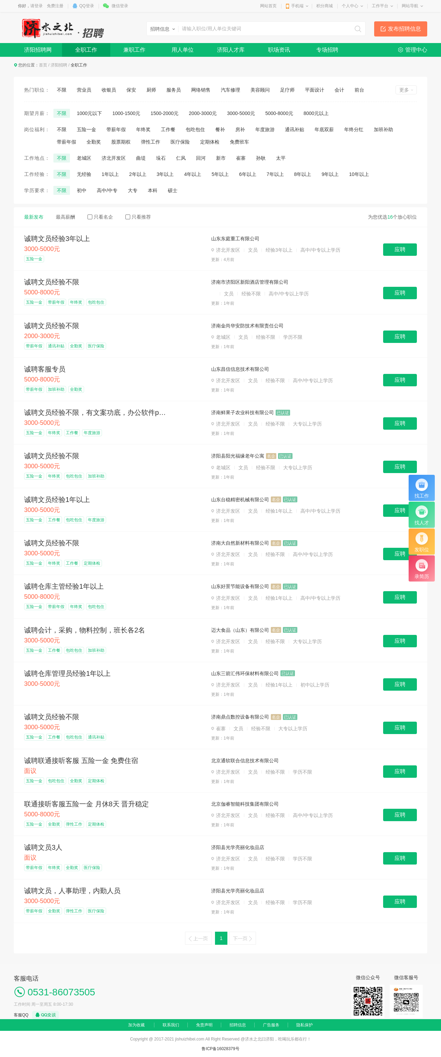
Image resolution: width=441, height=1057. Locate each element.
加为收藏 (136, 1025)
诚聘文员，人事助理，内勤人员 (72, 890)
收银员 (109, 90)
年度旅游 (265, 129)
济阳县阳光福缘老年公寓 (237, 456)
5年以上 (220, 174)
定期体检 (209, 142)
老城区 (84, 158)
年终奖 (143, 129)
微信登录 (120, 5)
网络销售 (201, 90)
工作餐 (168, 129)
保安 (131, 90)
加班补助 (383, 129)
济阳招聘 (59, 65)
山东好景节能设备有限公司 (240, 586)
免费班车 (239, 142)
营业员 (84, 90)
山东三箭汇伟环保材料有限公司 (245, 673)
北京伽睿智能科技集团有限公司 (245, 804)
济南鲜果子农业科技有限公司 (242, 412)
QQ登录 (86, 5)
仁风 (181, 158)
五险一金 (86, 129)
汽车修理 (230, 90)
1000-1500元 (126, 113)
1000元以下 (89, 113)
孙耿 (261, 158)
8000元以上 (316, 113)
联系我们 (171, 1025)
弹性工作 (150, 142)
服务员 (173, 90)
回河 (201, 158)
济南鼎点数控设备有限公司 (240, 717)
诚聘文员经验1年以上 (57, 499)
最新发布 (33, 217)
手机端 (297, 5)
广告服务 (271, 1025)
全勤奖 (93, 142)
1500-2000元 (164, 113)
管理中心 (416, 50)
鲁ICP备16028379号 (220, 1048)
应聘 (400, 249)
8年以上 (302, 174)
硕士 (172, 190)
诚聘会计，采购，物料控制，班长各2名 (84, 630)
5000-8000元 (279, 113)
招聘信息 (237, 1025)
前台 (359, 90)
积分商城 (324, 5)
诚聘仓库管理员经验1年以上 (67, 673)
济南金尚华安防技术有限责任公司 (247, 325)
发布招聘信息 (404, 29)
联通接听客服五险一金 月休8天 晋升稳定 (86, 804)
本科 (152, 190)
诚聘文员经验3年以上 (57, 238)
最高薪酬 (65, 217)
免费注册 (55, 5)
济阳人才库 (231, 50)
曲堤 (141, 158)
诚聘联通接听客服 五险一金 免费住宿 (81, 760)
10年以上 (359, 174)
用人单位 (183, 50)
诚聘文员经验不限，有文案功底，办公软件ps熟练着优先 (96, 412)
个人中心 (350, 5)
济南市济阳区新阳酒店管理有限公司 (249, 282)
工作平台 (380, 5)
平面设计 (314, 90)
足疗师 (287, 90)
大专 (132, 190)
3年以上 (165, 174)
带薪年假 (116, 129)
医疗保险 (180, 142)
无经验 (84, 174)
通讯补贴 (294, 129)
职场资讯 (279, 50)
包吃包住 (195, 129)
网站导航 (410, 5)
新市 (221, 158)
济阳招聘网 (38, 50)
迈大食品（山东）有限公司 (240, 630)
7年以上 (275, 174)
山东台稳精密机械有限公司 (240, 499)
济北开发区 (114, 158)
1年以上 (110, 174)
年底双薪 (324, 129)
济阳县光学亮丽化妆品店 (237, 847)
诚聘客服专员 (44, 369)
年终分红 (353, 129)
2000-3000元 (203, 113)
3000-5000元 (241, 113)
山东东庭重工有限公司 (235, 238)
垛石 (161, 158)
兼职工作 (134, 50)
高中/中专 (107, 190)
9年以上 (330, 174)
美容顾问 (260, 90)
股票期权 (121, 142)
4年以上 (192, 174)
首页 (43, 65)
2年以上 (137, 174)
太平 (281, 158)
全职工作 (86, 50)
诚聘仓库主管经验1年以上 (64, 586)
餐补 (220, 129)
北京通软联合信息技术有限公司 (245, 760)
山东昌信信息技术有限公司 (240, 369)
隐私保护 (304, 1025)
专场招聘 (327, 50)
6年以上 (247, 174)
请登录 (36, 5)
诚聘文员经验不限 (51, 282)
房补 (240, 129)
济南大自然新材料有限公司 (240, 543)
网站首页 (268, 5)
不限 (61, 90)
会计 (339, 90)
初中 (81, 190)
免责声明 (204, 1025)
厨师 (151, 90)
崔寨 (241, 158)
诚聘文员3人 (43, 847)
